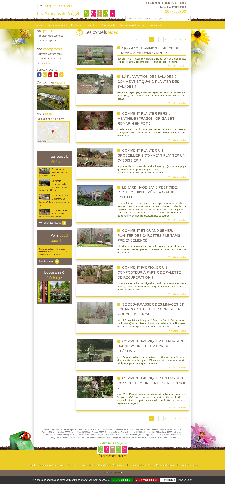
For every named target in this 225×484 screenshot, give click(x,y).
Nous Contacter (155, 25)
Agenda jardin (108, 25)
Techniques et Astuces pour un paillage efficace (53, 172)
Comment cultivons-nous (51, 465)
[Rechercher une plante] (155, 18)
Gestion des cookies (141, 465)
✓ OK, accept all (122, 480)
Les (54, 6)
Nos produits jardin (47, 40)
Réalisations (77, 25)
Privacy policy (185, 480)
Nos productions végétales (50, 36)
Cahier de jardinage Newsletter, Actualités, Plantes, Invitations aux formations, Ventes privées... (53, 251)
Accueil (39, 25)
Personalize (168, 480)
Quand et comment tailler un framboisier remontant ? (149, 50)
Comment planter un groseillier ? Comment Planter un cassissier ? (151, 155)
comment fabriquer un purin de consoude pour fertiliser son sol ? (152, 383)
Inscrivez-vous (49, 261)
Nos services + (45, 63)
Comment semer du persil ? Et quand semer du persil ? (53, 213)
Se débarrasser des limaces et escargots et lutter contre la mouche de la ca (151, 309)
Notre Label (88, 465)
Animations (92, 25)
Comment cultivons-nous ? (50, 54)
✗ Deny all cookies (146, 480)
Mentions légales (165, 465)
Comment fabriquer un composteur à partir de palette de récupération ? (149, 272)
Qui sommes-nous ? (57, 25)
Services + (73, 465)
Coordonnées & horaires (111, 465)
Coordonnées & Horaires (132, 25)
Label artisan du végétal (49, 58)
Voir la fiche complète (177, 66)
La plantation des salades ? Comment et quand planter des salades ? (148, 81)
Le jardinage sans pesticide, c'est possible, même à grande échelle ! (148, 192)
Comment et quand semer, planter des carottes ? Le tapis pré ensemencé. (149, 235)
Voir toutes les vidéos (53, 223)
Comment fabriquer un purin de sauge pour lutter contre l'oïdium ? (151, 346)
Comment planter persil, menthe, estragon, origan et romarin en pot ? (146, 118)
